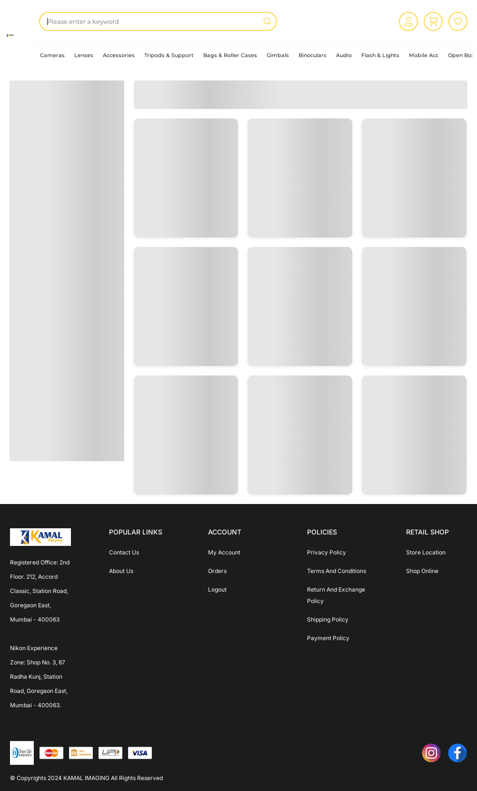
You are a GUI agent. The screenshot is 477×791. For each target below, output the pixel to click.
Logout (217, 589)
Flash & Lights (380, 55)
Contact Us (124, 552)
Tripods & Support (169, 55)
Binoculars (312, 55)
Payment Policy (328, 638)
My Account (224, 552)
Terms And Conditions (336, 570)
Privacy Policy (326, 552)
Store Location (426, 552)
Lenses (83, 55)
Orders (217, 570)
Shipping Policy (327, 619)
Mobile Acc (423, 55)
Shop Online (422, 570)
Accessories (119, 55)
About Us (121, 570)
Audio (344, 55)
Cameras (52, 55)
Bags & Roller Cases (230, 55)
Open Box (461, 55)
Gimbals (278, 55)
